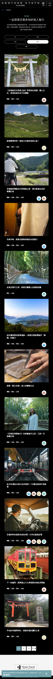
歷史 (38, 41)
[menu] (44, 4)
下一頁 (34, 648)
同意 (46, 673)
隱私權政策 (6, 675)
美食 (38, 37)
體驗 (26, 46)
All (15, 37)
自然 (15, 41)
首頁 (3, 10)
